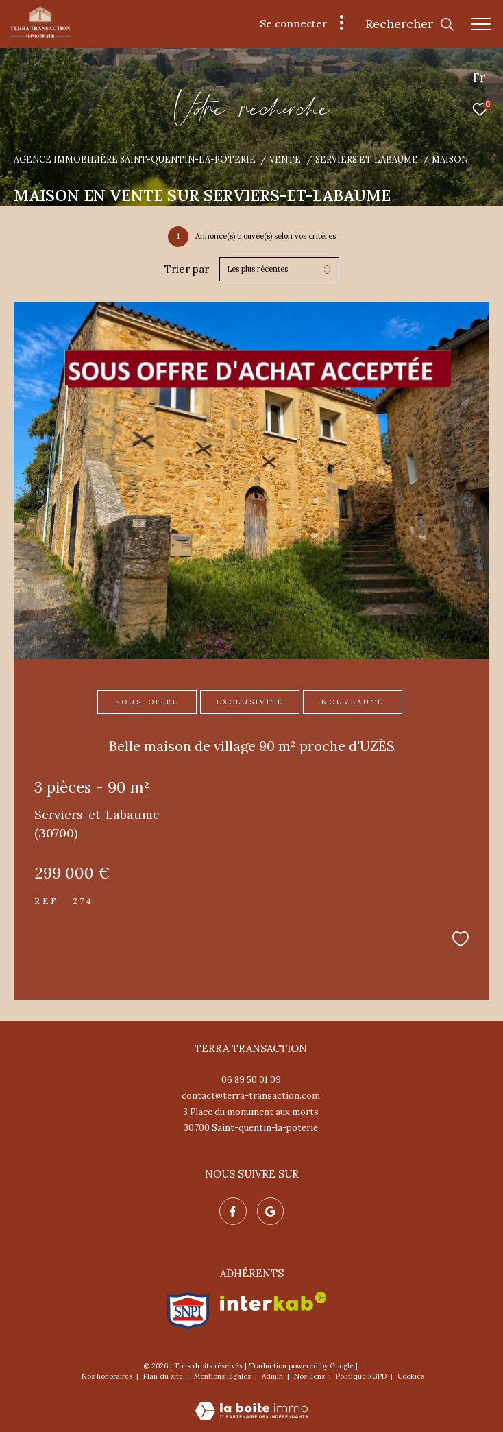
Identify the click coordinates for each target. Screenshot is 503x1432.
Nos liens (310, 1376)
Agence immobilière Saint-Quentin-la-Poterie (135, 159)
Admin (273, 1376)
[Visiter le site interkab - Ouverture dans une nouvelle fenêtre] (273, 1301)
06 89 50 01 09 (251, 1080)
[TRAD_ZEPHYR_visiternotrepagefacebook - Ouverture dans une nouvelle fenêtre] (233, 1211)
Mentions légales (223, 1376)
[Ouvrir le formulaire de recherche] (409, 24)
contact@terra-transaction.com (251, 1095)
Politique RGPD (361, 1376)
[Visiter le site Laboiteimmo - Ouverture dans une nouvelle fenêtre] (251, 1401)
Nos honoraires (108, 1376)
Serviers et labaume (366, 159)
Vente (285, 159)
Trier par (186, 269)
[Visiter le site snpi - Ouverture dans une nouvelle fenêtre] (188, 1311)
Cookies (410, 1376)
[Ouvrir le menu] (481, 24)
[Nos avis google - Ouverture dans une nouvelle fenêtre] (270, 1211)
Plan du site (164, 1376)
